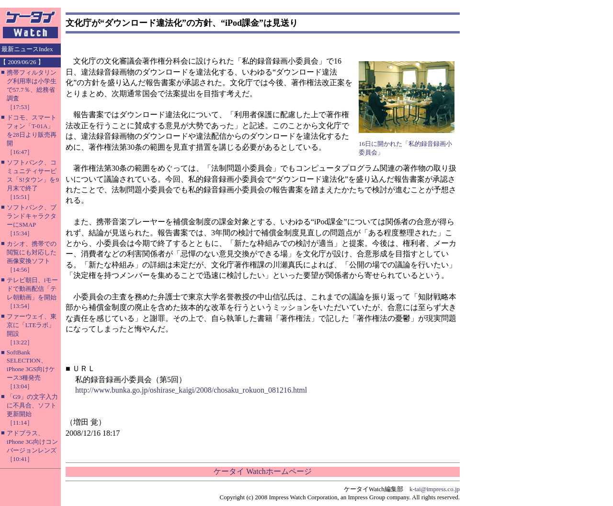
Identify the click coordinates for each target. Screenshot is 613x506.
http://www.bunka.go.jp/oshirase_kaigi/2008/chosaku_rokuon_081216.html (191, 390)
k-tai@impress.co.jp (434, 489)
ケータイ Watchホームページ (262, 471)
